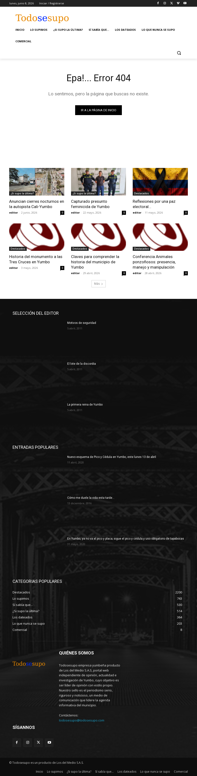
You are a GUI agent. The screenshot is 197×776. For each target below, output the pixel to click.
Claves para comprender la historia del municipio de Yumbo (95, 262)
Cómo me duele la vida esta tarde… (90, 497)
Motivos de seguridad (81, 323)
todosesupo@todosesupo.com (81, 720)
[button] (178, 53)
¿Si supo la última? (22, 193)
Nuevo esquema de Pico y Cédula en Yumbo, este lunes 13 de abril (111, 457)
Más (98, 284)
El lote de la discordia (81, 363)
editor (13, 212)
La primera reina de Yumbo (85, 404)
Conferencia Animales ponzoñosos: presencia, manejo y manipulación (154, 262)
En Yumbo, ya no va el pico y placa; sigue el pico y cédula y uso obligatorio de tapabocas (125, 538)
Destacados (141, 193)
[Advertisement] (135, 16)
